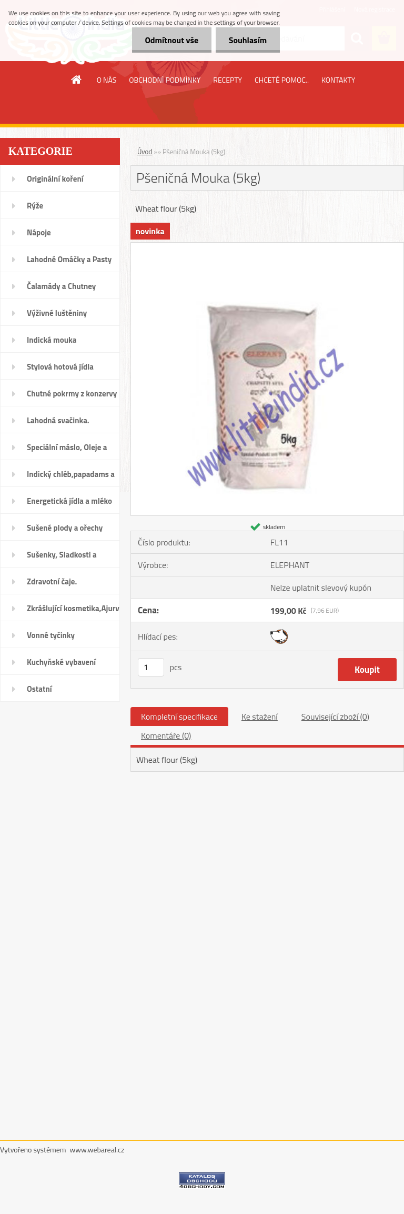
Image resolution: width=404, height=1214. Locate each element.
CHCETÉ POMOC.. (282, 79)
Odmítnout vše (171, 40)
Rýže (35, 206)
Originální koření (55, 179)
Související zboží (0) (335, 716)
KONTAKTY (338, 79)
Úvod (144, 151)
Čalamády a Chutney (61, 286)
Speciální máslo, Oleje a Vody (67, 450)
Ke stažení (259, 716)
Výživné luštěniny (57, 313)
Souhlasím (247, 40)
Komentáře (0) (166, 735)
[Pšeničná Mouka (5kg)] (267, 247)
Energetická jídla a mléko (69, 501)
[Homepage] (77, 79)
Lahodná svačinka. (58, 420)
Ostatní (39, 689)
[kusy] (151, 667)
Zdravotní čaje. (52, 581)
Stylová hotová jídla (60, 367)
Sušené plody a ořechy (65, 528)
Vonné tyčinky (51, 635)
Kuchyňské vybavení (61, 662)
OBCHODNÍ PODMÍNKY (164, 79)
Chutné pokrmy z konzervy (72, 393)
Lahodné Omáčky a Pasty (69, 259)
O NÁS (107, 79)
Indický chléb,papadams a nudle (71, 477)
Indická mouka (51, 340)
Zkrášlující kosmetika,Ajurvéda (73, 608)
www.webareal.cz (97, 1149)
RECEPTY (227, 79)
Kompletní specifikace (179, 716)
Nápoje (39, 232)
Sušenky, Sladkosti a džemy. (62, 558)
